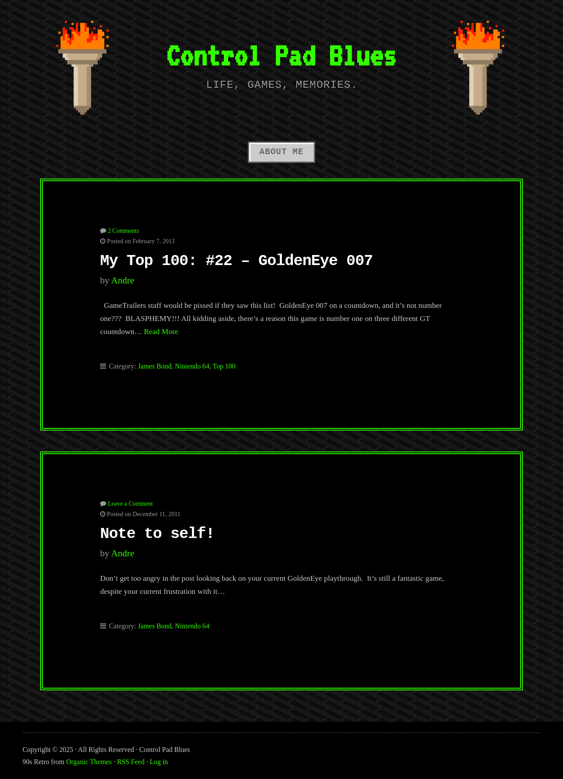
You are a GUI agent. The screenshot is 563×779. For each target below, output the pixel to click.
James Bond (154, 366)
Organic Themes (88, 761)
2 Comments (123, 230)
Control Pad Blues (281, 55)
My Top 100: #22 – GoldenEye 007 (236, 261)
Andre (122, 280)
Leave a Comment (130, 503)
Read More (161, 331)
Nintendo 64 (192, 366)
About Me (282, 152)
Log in (158, 761)
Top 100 (224, 366)
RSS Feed (131, 761)
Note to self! (157, 534)
